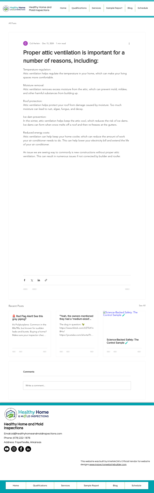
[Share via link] (46, 280)
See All (142, 305)
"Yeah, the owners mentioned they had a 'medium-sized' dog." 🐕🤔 (76, 317)
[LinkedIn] (28, 449)
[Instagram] (14, 449)
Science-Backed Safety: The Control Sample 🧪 (123, 341)
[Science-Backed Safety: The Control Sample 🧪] (124, 323)
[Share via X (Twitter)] (31, 280)
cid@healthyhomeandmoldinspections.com (36, 433)
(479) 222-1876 (21, 437)
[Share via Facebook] (24, 280)
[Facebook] (21, 449)
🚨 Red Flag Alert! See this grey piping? (27, 318)
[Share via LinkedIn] (38, 280)
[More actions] (129, 43)
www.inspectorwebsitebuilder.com (107, 464)
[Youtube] (7, 449)
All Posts (12, 23)
